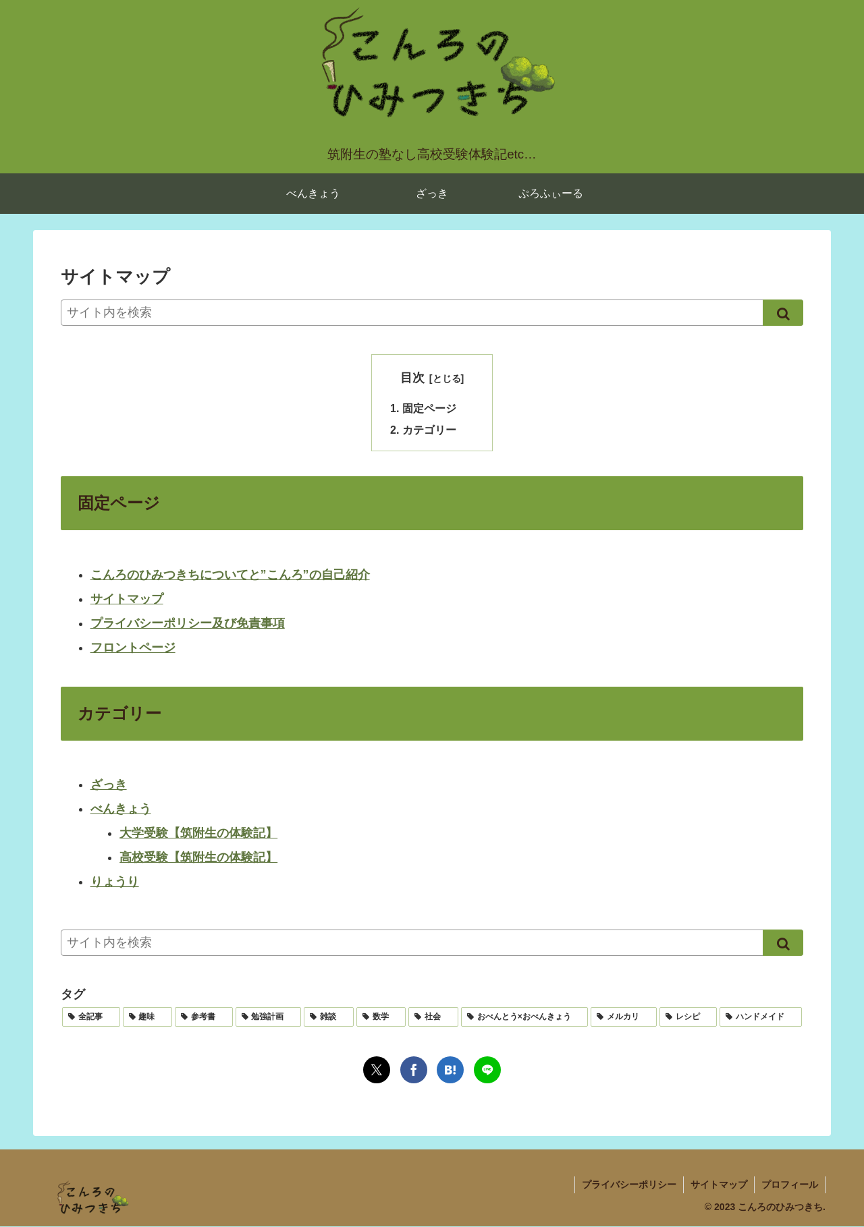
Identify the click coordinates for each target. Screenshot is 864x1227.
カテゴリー (429, 430)
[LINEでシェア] (487, 1069)
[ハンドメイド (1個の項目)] (761, 1017)
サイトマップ (126, 599)
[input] (432, 312)
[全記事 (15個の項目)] (91, 1017)
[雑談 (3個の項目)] (329, 1017)
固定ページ (429, 408)
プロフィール (789, 1185)
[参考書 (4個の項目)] (204, 1017)
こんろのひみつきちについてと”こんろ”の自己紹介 (230, 575)
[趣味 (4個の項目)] (148, 1017)
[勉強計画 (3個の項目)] (269, 1017)
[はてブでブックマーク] (450, 1069)
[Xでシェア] (376, 1069)
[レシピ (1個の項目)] (688, 1017)
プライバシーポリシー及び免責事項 (187, 624)
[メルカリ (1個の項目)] (624, 1017)
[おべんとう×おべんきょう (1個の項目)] (525, 1017)
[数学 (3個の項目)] (381, 1017)
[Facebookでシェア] (413, 1069)
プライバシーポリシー (629, 1185)
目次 (412, 377)
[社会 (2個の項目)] (433, 1017)
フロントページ (133, 648)
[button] (783, 312)
